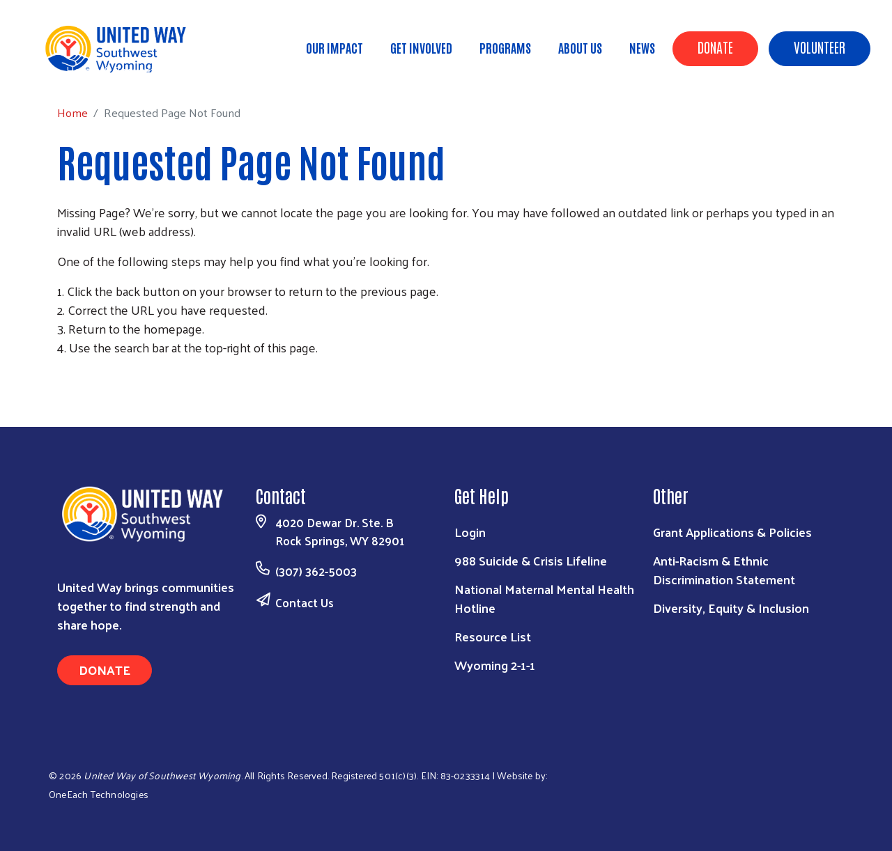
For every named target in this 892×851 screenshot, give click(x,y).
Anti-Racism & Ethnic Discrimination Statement (724, 569)
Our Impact (334, 47)
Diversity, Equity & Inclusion (731, 607)
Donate (715, 47)
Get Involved (421, 47)
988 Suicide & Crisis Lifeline (530, 560)
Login (470, 531)
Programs (505, 47)
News (642, 47)
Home (81, 70)
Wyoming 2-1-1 (494, 665)
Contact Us (304, 602)
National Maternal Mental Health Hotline (544, 598)
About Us (580, 47)
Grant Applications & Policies (732, 531)
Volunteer (819, 47)
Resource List (492, 636)
